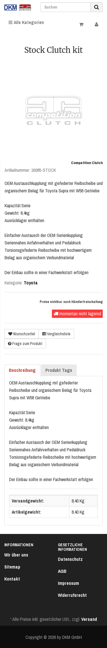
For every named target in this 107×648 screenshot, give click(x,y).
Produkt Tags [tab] (58, 370)
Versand (89, 619)
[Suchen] (66, 7)
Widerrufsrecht (72, 595)
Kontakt (12, 579)
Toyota (31, 283)
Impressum (68, 583)
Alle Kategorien (26, 22)
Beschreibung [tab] (22, 370)
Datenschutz (70, 559)
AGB (62, 571)
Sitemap (12, 567)
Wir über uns (16, 555)
